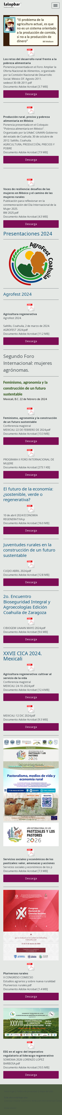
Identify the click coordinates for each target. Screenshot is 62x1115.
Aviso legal (9, 1091)
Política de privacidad (27, 1091)
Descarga (31, 94)
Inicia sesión (10, 1107)
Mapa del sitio (46, 1091)
